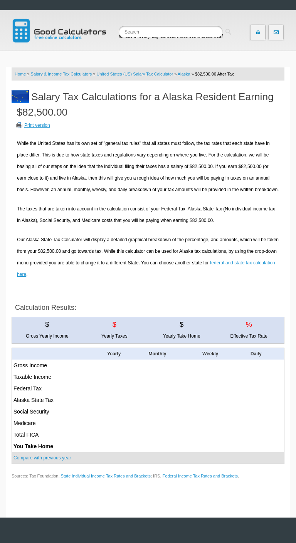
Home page (257, 32)
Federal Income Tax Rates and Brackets (200, 476)
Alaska (184, 74)
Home (20, 74)
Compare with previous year (42, 458)
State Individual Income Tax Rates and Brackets (106, 476)
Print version (37, 125)
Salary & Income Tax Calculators (61, 74)
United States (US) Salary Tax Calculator (135, 74)
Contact (275, 32)
